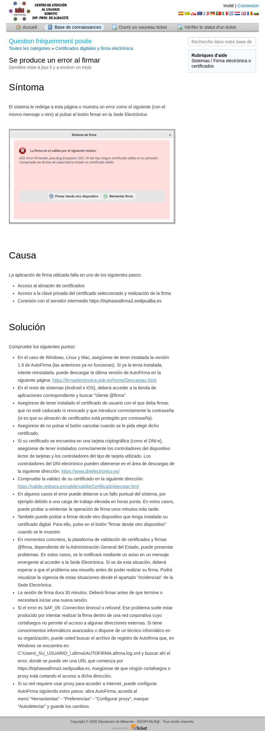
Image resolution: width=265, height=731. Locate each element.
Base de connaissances (78, 27)
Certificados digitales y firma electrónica (94, 48)
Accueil (30, 27)
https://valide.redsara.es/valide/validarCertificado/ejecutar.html (78, 486)
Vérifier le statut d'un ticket (210, 27)
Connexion (248, 5)
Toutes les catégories (29, 48)
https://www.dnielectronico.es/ (91, 471)
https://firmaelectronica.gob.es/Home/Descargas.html (104, 380)
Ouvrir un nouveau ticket (143, 27)
